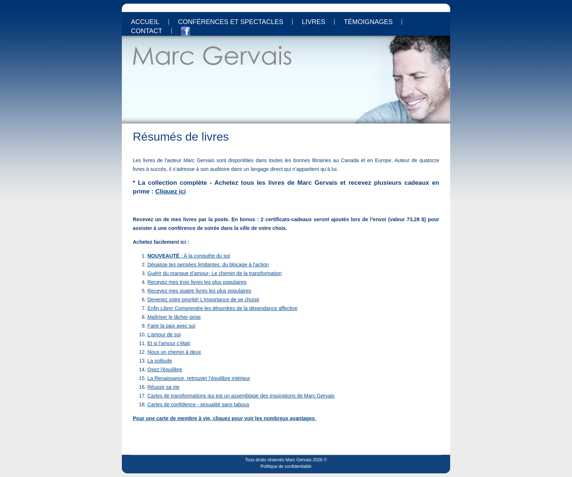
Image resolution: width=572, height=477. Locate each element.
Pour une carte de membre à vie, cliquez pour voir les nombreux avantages (224, 418)
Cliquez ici (170, 191)
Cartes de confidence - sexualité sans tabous (198, 404)
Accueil (145, 22)
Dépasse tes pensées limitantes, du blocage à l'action (208, 264)
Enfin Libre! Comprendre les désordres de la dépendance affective (222, 308)
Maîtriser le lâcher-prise (174, 317)
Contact (146, 31)
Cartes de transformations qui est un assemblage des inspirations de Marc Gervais (241, 396)
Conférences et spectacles (230, 22)
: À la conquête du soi (188, 256)
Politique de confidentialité (285, 466)
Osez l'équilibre (164, 369)
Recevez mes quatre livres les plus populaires (199, 291)
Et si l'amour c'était (168, 343)
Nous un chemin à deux (174, 352)
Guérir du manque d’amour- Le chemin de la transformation (214, 273)
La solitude (159, 361)
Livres (313, 22)
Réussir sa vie (163, 387)
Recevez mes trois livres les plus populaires (197, 282)
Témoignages (368, 22)
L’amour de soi (164, 334)
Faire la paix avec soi (171, 326)
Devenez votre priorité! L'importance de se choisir (203, 299)
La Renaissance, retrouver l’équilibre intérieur (198, 378)
